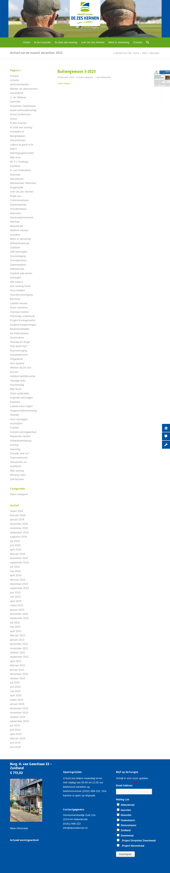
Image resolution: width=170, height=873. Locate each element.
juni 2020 (15, 686)
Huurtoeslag (17, 384)
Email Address (125, 785)
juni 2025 (15, 545)
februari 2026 (17, 515)
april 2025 (15, 549)
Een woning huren (20, 286)
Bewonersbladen (19, 328)
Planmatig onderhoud (22, 316)
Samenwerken (18, 204)
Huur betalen (17, 290)
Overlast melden (19, 311)
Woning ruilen (18, 474)
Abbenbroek (126, 804)
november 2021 (19, 648)
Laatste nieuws (18, 303)
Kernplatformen (19, 354)
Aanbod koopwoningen (23, 324)
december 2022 (19, 613)
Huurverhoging (18, 350)
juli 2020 (15, 682)
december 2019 (19, 708)
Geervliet (124, 810)
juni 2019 (15, 729)
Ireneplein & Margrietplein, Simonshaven (18, 136)
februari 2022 (17, 635)
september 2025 (19, 532)
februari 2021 (17, 665)
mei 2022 (15, 626)
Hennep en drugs (20, 341)
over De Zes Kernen (21, 191)
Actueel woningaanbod (23, 431)
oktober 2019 (17, 716)
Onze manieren (19, 307)
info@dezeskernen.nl (75, 827)
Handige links (18, 380)
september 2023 (19, 588)
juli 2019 (15, 725)
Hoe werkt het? (18, 346)
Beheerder (106, 77)
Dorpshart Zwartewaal (22, 105)
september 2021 (19, 656)
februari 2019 (17, 738)
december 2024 (19, 558)
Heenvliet (124, 815)
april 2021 (15, 661)
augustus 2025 (18, 536)
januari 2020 (17, 703)
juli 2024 (15, 566)
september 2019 (19, 721)
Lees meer (66, 83)
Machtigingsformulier (22, 153)
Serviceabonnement (21, 217)
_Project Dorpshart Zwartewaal (136, 840)
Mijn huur (15, 157)
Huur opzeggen (19, 419)
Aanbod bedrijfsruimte (22, 376)
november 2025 (19, 528)
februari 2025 (17, 553)
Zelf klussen (17, 479)
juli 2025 (15, 541)
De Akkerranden (19, 333)
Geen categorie (86, 77)
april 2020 (15, 695)
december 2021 (19, 643)
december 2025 (19, 523)
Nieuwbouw (16, 178)
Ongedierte (16, 358)
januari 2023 (17, 609)
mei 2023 (15, 596)
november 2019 (19, 712)
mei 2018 (15, 747)
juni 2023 (15, 592)
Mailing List (123, 799)
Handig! (14, 414)
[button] (125, 854)
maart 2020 (16, 699)
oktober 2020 (17, 678)
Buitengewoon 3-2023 (77, 72)
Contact (14, 427)
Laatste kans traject (21, 406)
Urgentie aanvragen (21, 397)
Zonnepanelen (18, 260)
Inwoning (15, 449)
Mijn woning (17, 470)
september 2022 (19, 618)
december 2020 (19, 673)
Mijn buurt (15, 388)
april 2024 (15, 575)
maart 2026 (16, 511)
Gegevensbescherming (23, 410)
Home (13, 118)
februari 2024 (17, 579)
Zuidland (124, 830)
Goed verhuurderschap (23, 110)
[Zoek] (146, 42)
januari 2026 (17, 519)
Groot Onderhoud (20, 114)
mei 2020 (15, 691)
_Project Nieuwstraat (130, 845)
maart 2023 (16, 605)
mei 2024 (15, 571)
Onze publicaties (19, 393)
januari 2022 (17, 639)
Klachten (15, 401)
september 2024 (19, 562)
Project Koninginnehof (22, 320)
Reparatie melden (20, 436)
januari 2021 (17, 669)
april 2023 (15, 601)
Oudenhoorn (126, 820)
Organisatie (16, 187)
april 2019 (15, 734)
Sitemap (15, 221)
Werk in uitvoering (20, 238)
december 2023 (19, 583)
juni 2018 (15, 742)
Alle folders (16, 281)
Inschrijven (16, 423)
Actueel (14, 75)
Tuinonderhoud (18, 457)
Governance (17, 337)
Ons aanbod (17, 363)
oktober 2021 (17, 652)
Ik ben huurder (18, 122)
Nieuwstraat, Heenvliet (23, 183)
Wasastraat (16, 226)
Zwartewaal (125, 835)
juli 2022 (15, 622)
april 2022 (15, 631)
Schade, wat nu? (19, 453)
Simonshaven (126, 825)
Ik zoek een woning (21, 127)
